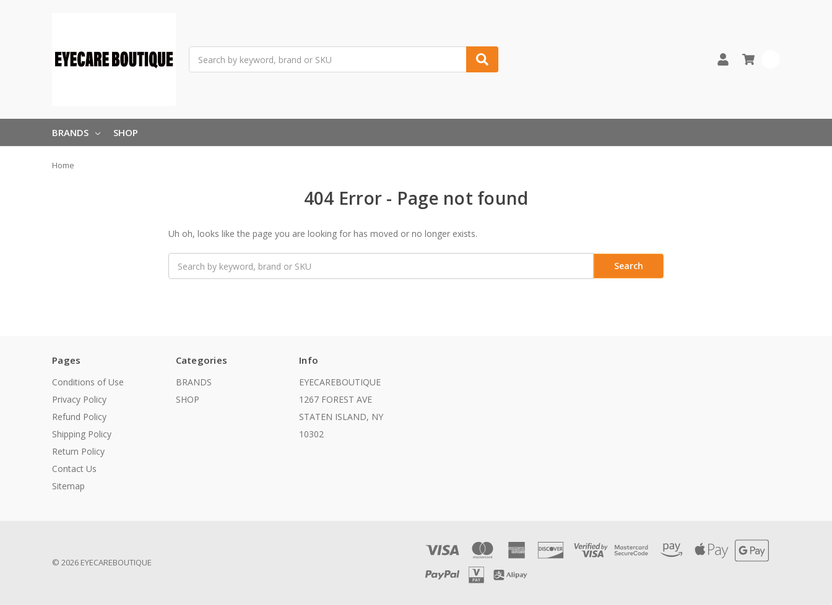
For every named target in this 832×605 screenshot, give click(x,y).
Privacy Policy (79, 399)
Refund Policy (79, 417)
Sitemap (68, 486)
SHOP (125, 132)
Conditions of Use (88, 382)
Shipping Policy (81, 434)
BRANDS (76, 132)
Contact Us (74, 468)
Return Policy (78, 451)
